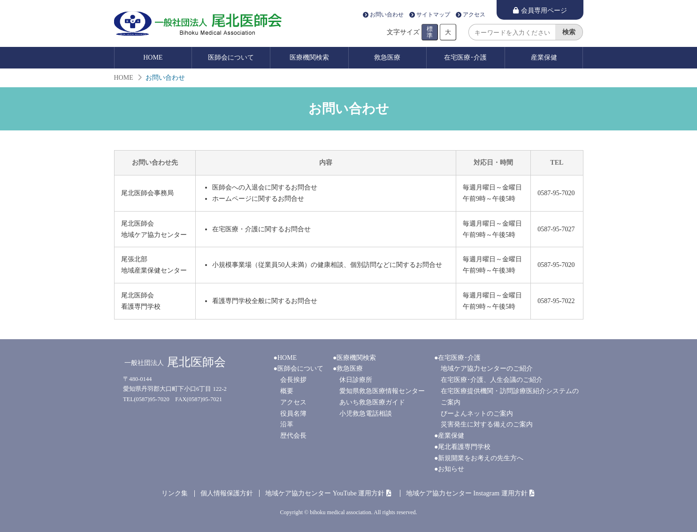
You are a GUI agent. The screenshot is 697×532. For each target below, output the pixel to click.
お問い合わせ (387, 15)
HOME (152, 57)
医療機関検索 (309, 57)
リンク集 (174, 493)
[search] (511, 32)
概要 (286, 391)
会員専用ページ (544, 10)
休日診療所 (355, 379)
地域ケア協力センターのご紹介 (487, 368)
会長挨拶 (293, 379)
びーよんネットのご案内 (477, 413)
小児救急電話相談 (365, 413)
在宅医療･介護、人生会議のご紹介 (492, 379)
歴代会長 (293, 435)
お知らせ (451, 468)
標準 (430, 31)
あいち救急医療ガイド (372, 402)
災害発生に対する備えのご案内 (487, 424)
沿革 (286, 424)
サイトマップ (433, 15)
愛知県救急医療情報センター (382, 391)
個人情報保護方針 (226, 493)
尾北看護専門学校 (464, 446)
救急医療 (387, 57)
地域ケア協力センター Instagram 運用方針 (467, 493)
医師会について (231, 57)
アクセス (474, 15)
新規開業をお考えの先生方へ (480, 458)
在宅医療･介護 (465, 57)
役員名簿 (293, 413)
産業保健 (544, 57)
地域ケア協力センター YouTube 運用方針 (324, 493)
